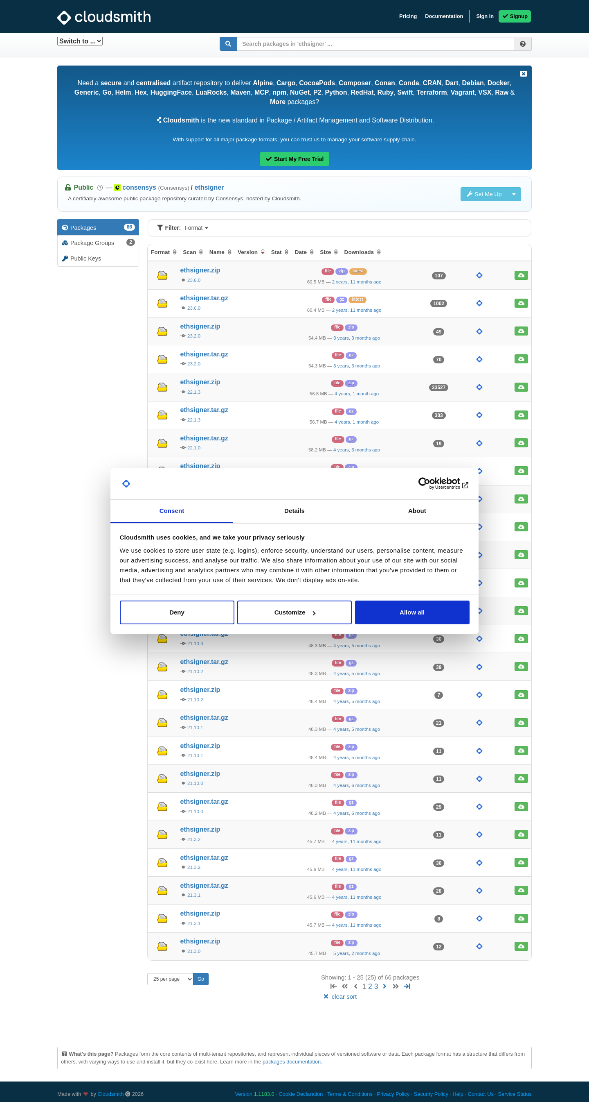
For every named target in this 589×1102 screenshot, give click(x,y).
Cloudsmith (111, 1094)
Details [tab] (294, 510)
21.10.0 (195, 783)
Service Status (515, 1094)
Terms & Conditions (350, 1094)
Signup (515, 16)
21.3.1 (193, 895)
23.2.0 (193, 335)
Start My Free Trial (294, 159)
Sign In (485, 16)
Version (254, 1094)
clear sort (339, 996)
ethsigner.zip (200, 270)
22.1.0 (193, 447)
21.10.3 (195, 643)
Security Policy (431, 1094)
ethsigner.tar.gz (204, 298)
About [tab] (417, 510)
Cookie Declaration (301, 1094)
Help (457, 1094)
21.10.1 (195, 727)
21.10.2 (195, 671)
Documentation (444, 16)
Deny (176, 612)
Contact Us (480, 1094)
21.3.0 (193, 951)
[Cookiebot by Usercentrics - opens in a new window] (434, 484)
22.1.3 (193, 392)
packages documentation (292, 1062)
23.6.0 (193, 280)
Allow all (412, 612)
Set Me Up (484, 194)
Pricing (408, 16)
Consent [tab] (172, 510)
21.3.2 (193, 839)
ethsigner (209, 187)
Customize (294, 612)
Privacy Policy (393, 1094)
